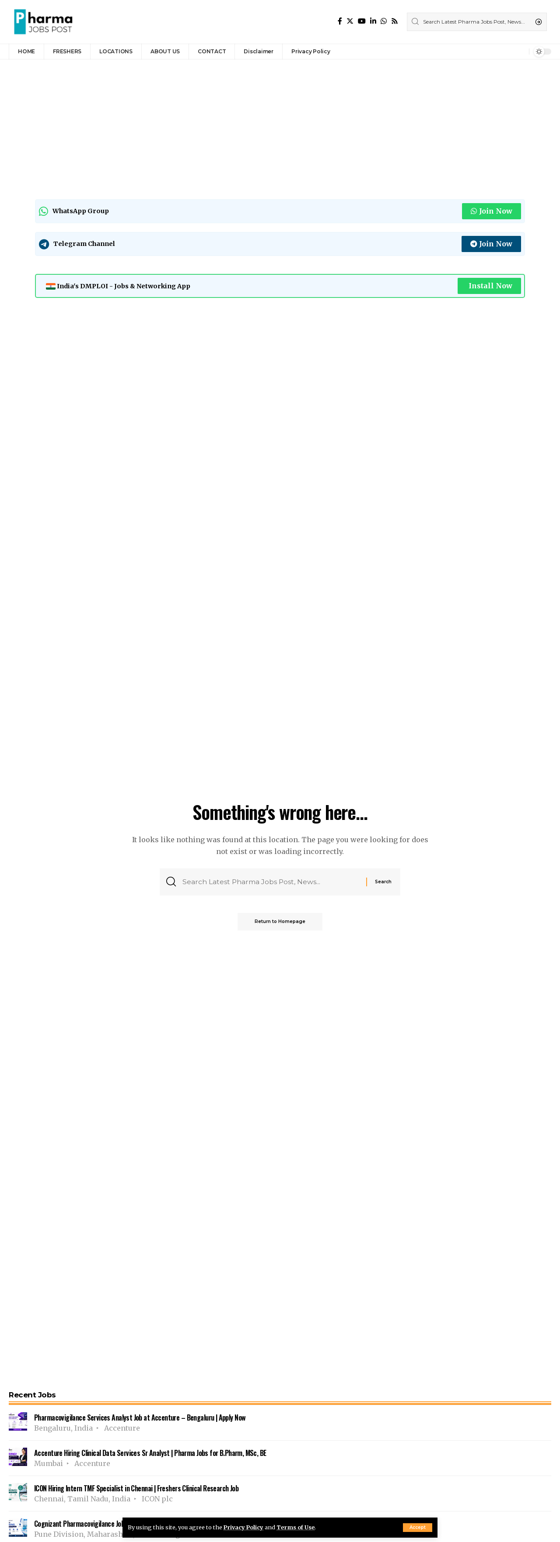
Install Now (490, 285)
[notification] (520, 51)
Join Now (491, 211)
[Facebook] (340, 21)
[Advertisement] (271, 127)
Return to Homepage (280, 922)
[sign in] (507, 51)
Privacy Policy (244, 1527)
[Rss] (394, 21)
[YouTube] (362, 21)
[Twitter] (350, 21)
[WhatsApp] (383, 21)
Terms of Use (297, 1527)
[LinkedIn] (373, 21)
